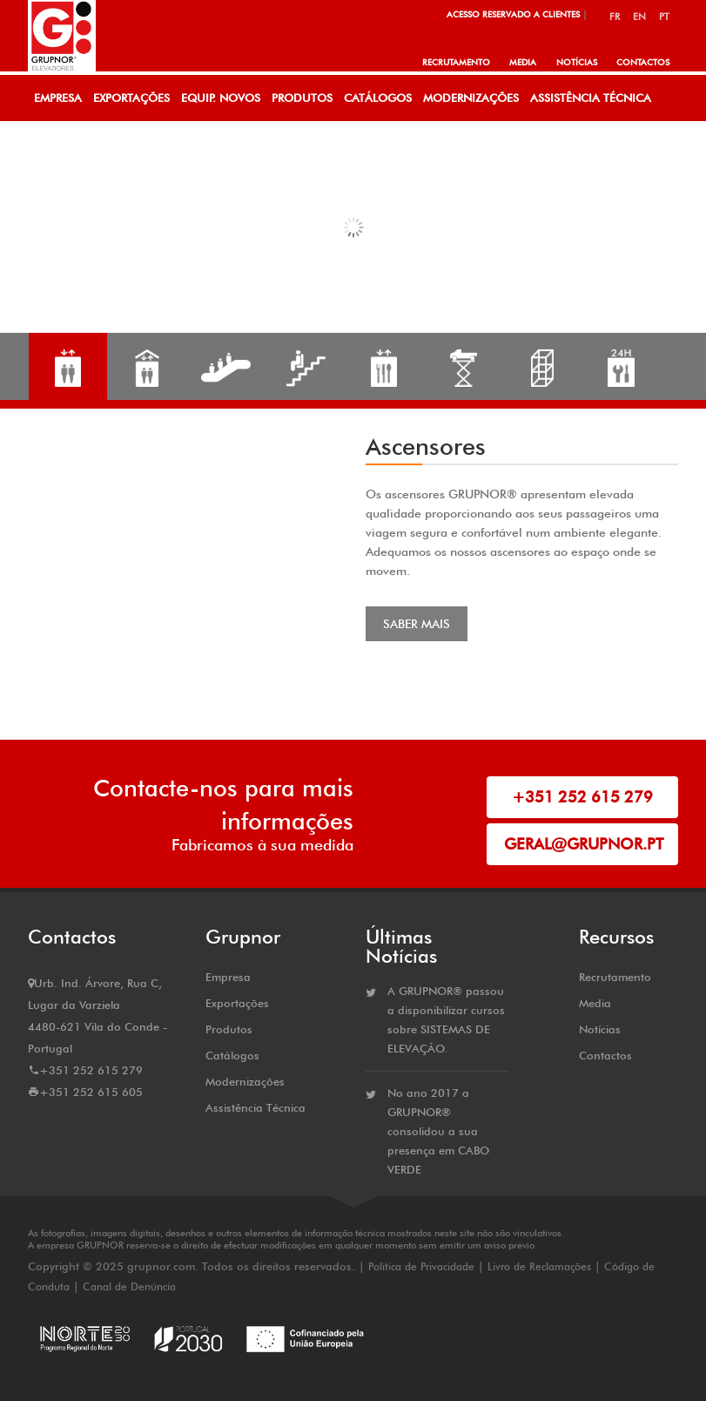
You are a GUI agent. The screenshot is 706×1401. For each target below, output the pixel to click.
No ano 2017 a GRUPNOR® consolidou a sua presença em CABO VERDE (438, 1131)
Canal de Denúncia (129, 1286)
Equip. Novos (220, 98)
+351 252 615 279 (582, 797)
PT (664, 16)
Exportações (131, 98)
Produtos (302, 98)
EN (639, 16)
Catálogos (378, 98)
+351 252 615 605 (91, 1092)
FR (614, 16)
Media (521, 62)
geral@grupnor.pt (583, 844)
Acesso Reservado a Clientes (513, 14)
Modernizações (471, 98)
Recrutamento (454, 62)
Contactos (642, 62)
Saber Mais (416, 624)
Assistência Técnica (590, 98)
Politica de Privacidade (423, 1266)
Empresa (58, 98)
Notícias (575, 62)
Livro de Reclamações (539, 1266)
